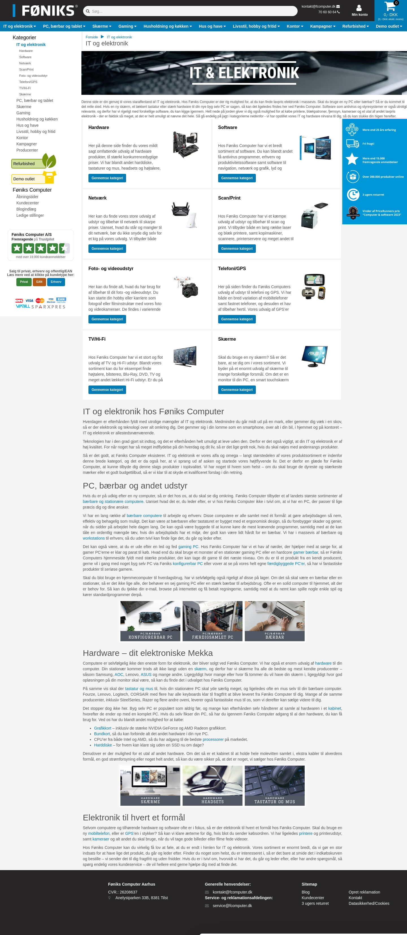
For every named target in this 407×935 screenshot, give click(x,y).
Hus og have (27, 125)
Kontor (22, 137)
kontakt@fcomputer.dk (318, 6)
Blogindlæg (26, 209)
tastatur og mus (139, 688)
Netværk (25, 63)
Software (25, 57)
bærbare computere (144, 515)
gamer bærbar (305, 552)
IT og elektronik (31, 44)
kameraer (100, 839)
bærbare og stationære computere (113, 501)
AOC (119, 674)
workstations (94, 538)
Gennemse (107, 178)
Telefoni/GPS (28, 82)
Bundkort (102, 734)
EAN (39, 281)
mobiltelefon (99, 833)
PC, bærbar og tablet (34, 100)
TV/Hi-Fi (25, 88)
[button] (20, 26)
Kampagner (26, 144)
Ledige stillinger (30, 215)
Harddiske (103, 745)
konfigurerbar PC (188, 563)
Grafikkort (102, 728)
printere (305, 833)
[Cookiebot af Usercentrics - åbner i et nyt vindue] (36, 924)
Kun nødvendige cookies (360, 893)
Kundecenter (27, 203)
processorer (213, 739)
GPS (129, 833)
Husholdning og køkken (37, 119)
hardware (323, 663)
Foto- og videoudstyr (33, 75)
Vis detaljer (293, 923)
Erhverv (56, 281)
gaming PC (188, 546)
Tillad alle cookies (360, 875)
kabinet (334, 708)
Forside (92, 37)
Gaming (23, 113)
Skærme (25, 94)
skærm (200, 669)
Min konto (360, 15)
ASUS (146, 674)
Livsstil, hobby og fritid (35, 131)
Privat (24, 281)
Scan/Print (26, 69)
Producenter (27, 150)
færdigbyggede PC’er (286, 563)
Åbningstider (27, 196)
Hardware (26, 50)
